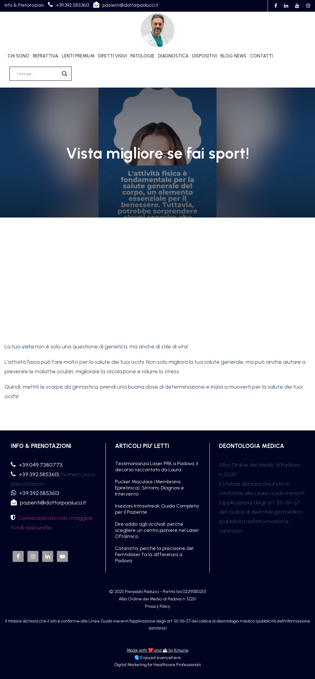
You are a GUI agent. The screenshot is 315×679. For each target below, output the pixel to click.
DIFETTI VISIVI (112, 56)
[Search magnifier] (64, 73)
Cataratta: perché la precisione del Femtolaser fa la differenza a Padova (154, 554)
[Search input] (38, 73)
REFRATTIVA (45, 56)
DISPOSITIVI (204, 56)
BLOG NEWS (233, 56)
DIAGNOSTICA (173, 56)
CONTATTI (261, 56)
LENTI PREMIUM (78, 56)
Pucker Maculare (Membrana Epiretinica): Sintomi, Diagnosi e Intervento (149, 488)
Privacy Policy (157, 606)
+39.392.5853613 (72, 5)
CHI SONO (18, 56)
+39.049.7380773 (40, 464)
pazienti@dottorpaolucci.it (130, 5)
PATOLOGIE (142, 56)
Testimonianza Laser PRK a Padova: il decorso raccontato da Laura (156, 467)
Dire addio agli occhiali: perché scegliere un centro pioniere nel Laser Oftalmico (157, 530)
